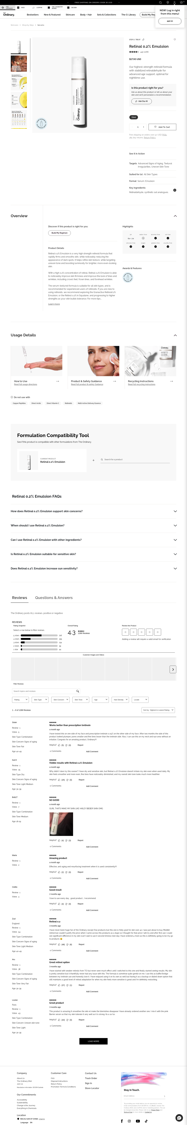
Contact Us (148, 1112)
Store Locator (92, 1088)
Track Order (91, 1078)
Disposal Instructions (59, 1081)
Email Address (129, 1096)
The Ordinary (7, 7)
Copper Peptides (19, 403)
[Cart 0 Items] (181, 2)
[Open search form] (160, 2)
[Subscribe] (164, 1096)
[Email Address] (144, 1096)
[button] (52, 14)
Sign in (88, 1083)
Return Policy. (150, 138)
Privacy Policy (155, 1110)
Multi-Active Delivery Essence (89, 403)
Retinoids (68, 403)
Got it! (170, 21)
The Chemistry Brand (55, 7)
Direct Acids (36, 403)
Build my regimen (59, 233)
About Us (20, 1078)
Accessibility (22, 1100)
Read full (25, 384)
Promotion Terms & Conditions (63, 1087)
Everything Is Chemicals (26, 1108)
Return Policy (56, 1084)
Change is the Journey (26, 1105)
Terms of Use (128, 1112)
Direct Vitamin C (53, 403)
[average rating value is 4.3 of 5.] (136, 52)
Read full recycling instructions (141, 384)
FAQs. (164, 135)
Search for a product (114, 459)
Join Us (20, 1084)
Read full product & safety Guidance (87, 384)
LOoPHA (37, 8)
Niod (21, 8)
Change (42, 1119)
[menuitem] (7, 7)
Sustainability (22, 1103)
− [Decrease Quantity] (132, 127)
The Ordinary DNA (24, 1081)
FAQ (52, 1078)
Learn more (54, 304)
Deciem (72, 8)
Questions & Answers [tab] (54, 597)
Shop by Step (28, 25)
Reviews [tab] (19, 597)
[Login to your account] (174, 2)
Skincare (14, 25)
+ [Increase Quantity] (143, 127)
